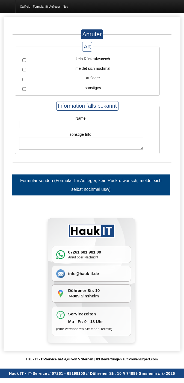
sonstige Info (80, 134)
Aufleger (93, 78)
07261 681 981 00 (84, 252)
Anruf (72, 258)
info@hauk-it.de (83, 274)
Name (80, 118)
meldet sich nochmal (92, 68)
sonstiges (93, 88)
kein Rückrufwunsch (93, 59)
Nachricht (91, 258)
